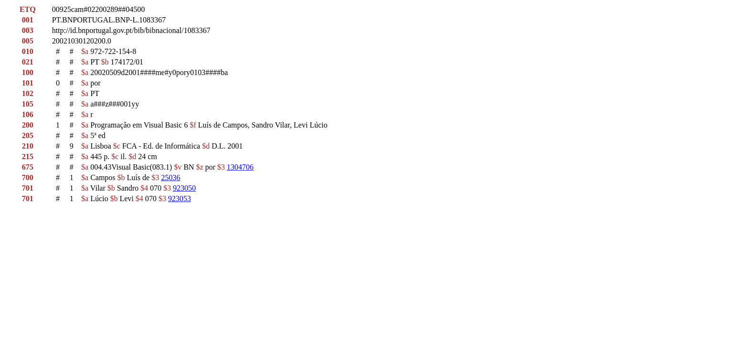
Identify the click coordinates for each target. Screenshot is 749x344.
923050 (184, 188)
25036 (170, 177)
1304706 (240, 167)
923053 (179, 198)
